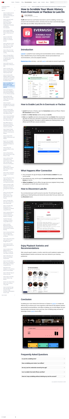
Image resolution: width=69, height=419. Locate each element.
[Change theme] (16, 417)
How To (29, 6)
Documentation (24, 6)
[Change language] (7, 417)
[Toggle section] (14, 7)
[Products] (18, 2)
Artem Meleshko (29, 15)
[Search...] (58, 2)
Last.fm (44, 61)
